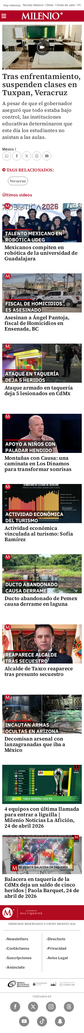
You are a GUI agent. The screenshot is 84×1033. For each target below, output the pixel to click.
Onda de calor (65, 5)
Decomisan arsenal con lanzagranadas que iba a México (34, 744)
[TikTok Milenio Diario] (42, 1021)
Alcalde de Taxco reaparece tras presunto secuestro (38, 671)
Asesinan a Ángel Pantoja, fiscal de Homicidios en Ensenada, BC (36, 323)
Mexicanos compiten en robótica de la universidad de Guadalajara (41, 253)
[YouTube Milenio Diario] (24, 1021)
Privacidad (57, 948)
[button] (3, 17)
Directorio (57, 939)
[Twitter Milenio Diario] (33, 1007)
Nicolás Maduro (33, 5)
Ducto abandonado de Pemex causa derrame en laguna (40, 601)
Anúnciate (16, 967)
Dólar (50, 5)
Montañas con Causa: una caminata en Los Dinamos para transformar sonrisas (37, 463)
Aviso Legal (58, 958)
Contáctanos (18, 948)
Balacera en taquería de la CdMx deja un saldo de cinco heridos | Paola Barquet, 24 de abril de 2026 (41, 887)
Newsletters (17, 939)
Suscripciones (19, 958)
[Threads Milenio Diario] (69, 1007)
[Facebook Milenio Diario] (15, 1007)
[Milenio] (42, 16)
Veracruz (18, 180)
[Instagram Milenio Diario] (51, 1007)
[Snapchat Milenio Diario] (60, 1021)
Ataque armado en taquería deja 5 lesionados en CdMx (38, 390)
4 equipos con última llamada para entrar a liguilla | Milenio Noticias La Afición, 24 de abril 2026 (41, 817)
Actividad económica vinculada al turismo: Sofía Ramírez (38, 533)
